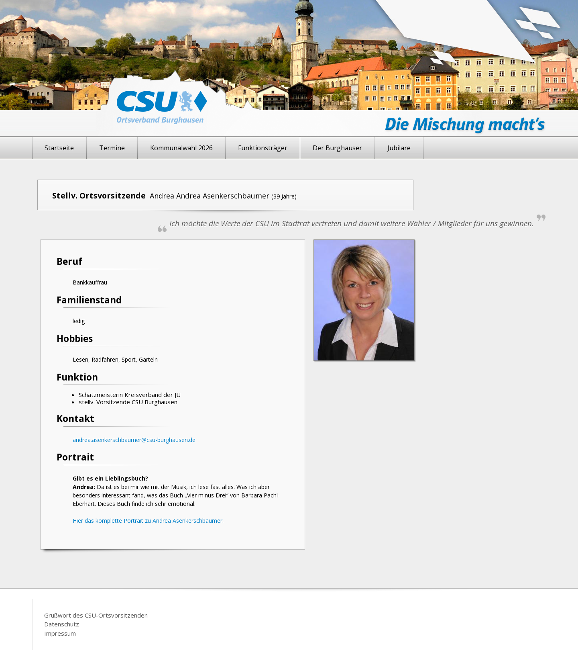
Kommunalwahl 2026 (181, 147)
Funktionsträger (262, 147)
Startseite (59, 147)
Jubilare (399, 147)
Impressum (60, 633)
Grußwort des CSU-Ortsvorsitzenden (96, 615)
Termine (112, 147)
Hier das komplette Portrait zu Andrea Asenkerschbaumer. (148, 520)
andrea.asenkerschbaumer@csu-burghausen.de (134, 440)
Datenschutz (61, 624)
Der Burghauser (337, 147)
